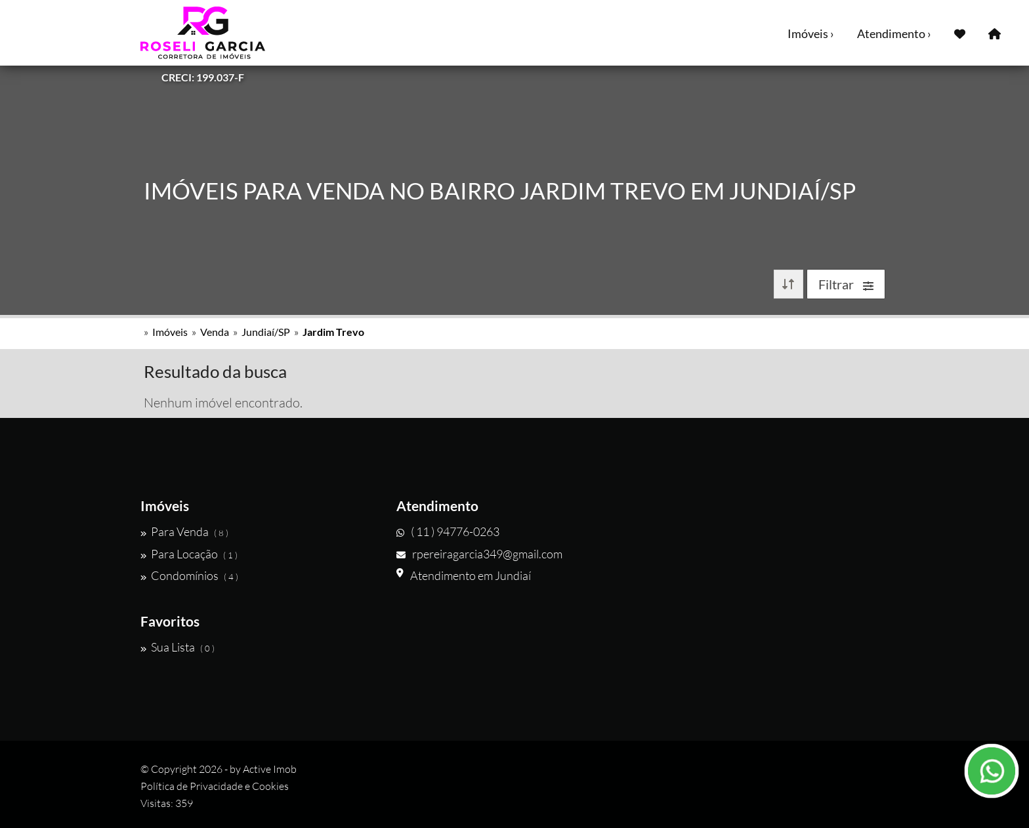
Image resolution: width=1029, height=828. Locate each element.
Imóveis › (811, 33)
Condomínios (189, 575)
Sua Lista (177, 647)
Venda (214, 331)
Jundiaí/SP (266, 331)
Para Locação (189, 554)
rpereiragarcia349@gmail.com (479, 554)
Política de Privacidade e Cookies (214, 786)
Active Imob (270, 769)
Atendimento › (894, 33)
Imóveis (170, 331)
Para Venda (184, 531)
